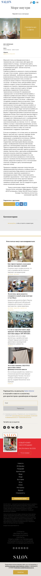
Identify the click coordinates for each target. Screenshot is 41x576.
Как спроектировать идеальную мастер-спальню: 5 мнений (19, 265)
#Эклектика (23, 308)
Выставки (20, 479)
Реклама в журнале (20, 535)
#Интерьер (10, 274)
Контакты (20, 537)
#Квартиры (17, 308)
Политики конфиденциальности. (24, 568)
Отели (21, 485)
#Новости (10, 345)
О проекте (20, 532)
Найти (31, 3)
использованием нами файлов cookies (17, 566)
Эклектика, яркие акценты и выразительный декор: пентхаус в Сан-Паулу (20, 296)
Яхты (20, 482)
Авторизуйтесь (12, 223)
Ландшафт (20, 469)
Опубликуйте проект (20, 498)
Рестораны (20, 487)
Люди (20, 477)
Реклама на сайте (20, 533)
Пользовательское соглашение (20, 541)
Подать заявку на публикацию (20, 539)
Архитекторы (20, 471)
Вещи (20, 474)
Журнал (20, 490)
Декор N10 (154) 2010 (9, 54)
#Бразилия (10, 310)
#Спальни (16, 274)
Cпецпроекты (20, 493)
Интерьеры (20, 466)
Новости (20, 463)
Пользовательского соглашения (21, 415)
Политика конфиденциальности (20, 543)
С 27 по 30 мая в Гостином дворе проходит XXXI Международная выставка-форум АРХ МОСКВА (19, 332)
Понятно (20, 572)
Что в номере (24, 453)
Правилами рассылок (25, 417)
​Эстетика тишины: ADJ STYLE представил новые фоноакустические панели (19, 367)
